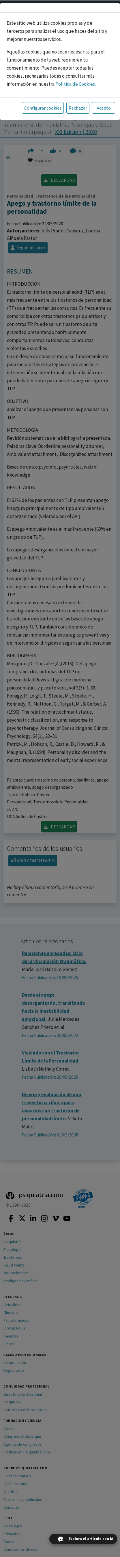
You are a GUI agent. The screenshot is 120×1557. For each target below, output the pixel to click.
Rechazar (78, 108)
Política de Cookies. (75, 84)
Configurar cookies (42, 108)
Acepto (104, 108)
